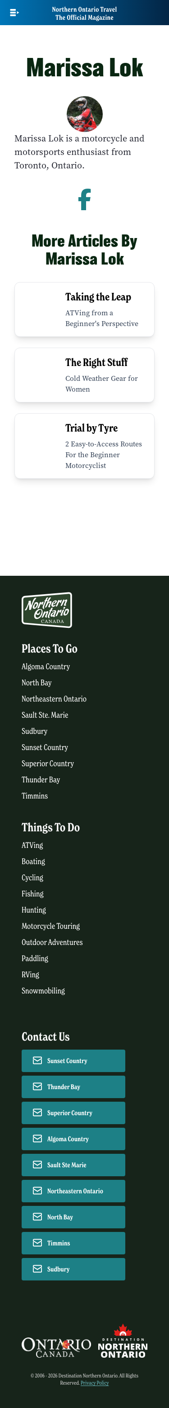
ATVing (32, 845)
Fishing (33, 894)
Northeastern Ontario (54, 699)
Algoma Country (46, 666)
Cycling (32, 878)
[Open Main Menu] (15, 12)
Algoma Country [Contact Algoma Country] (68, 1139)
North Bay (37, 683)
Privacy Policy (95, 1382)
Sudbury (35, 731)
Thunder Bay (41, 780)
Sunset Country (45, 747)
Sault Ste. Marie (45, 715)
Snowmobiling (43, 991)
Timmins (35, 796)
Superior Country (48, 763)
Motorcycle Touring (51, 926)
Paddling (35, 958)
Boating (33, 861)
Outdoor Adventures (52, 942)
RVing (30, 975)
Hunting (34, 910)
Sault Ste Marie (67, 1165)
